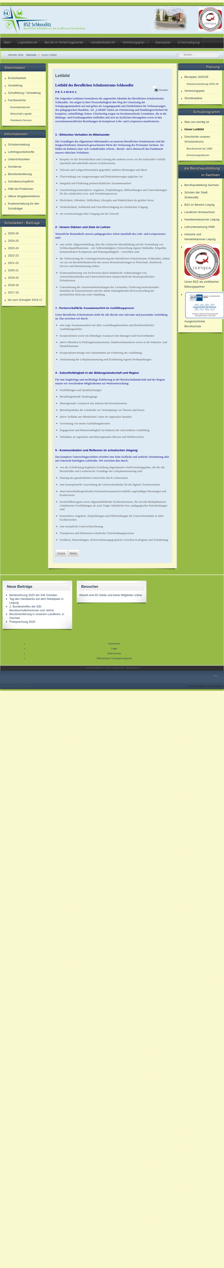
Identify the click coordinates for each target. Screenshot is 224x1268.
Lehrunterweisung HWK (199, 227)
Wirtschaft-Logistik (21, 113)
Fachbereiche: (17, 100)
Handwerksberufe (103, 42)
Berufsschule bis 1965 (199, 148)
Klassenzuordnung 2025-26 (203, 83)
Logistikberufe (27, 42)
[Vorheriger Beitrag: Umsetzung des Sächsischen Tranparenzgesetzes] (61, 553)
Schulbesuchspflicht (21, 181)
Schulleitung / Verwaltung (24, 92)
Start (7, 42)
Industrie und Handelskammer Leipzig (200, 237)
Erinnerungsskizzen (198, 155)
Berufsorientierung (20, 174)
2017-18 (13, 292)
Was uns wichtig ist (196, 122)
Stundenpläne (193, 98)
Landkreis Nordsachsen (199, 212)
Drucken (163, 90)
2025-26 (13, 233)
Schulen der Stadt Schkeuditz (195, 195)
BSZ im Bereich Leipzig (199, 204)
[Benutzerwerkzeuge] (154, 87)
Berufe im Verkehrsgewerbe (64, 42)
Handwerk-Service (21, 120)
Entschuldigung (189, 42)
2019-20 (13, 277)
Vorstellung (15, 85)
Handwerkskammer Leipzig (202, 219)
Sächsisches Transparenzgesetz (114, 658)
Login (114, 648)
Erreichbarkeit (17, 78)
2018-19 (13, 285)
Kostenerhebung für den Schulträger (23, 206)
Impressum (114, 643)
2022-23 (13, 255)
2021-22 (13, 263)
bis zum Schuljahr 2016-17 (25, 299)
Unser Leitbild (194, 129)
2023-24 (13, 248)
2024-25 (13, 240)
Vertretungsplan (133, 42)
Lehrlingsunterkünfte (21, 152)
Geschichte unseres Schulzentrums (197, 139)
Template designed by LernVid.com (205, 686)
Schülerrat (14, 166)
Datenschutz (114, 653)
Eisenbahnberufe (20, 107)
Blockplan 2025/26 (196, 77)
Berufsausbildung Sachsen (201, 185)
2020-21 (13, 270)
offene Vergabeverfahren (24, 196)
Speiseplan (163, 42)
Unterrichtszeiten (19, 159)
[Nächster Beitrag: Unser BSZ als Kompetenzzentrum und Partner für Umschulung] (73, 553)
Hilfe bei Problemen (20, 188)
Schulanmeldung (19, 144)
